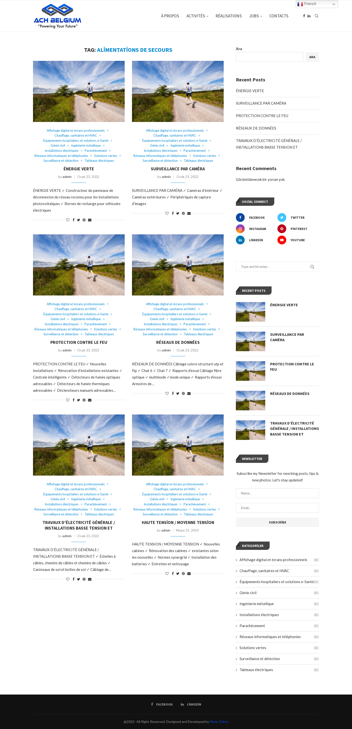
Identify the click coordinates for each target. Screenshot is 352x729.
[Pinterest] (297, 228)
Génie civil (58, 145)
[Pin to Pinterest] (84, 220)
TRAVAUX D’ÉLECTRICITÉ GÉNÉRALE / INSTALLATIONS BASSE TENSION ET (79, 525)
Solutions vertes (105, 156)
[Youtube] (297, 240)
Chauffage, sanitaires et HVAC (76, 135)
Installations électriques (61, 150)
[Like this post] (67, 220)
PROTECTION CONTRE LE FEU (78, 342)
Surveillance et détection (61, 161)
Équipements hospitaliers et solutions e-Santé (75, 140)
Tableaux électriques (99, 161)
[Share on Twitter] (78, 220)
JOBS (254, 16)
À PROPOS (170, 16)
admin (67, 176)
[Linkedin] (309, 16)
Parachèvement (96, 150)
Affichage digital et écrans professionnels (76, 130)
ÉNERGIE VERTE (79, 169)
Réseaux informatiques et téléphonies (61, 156)
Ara (239, 48)
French (306, 4)
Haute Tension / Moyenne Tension (178, 522)
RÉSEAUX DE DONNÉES (178, 342)
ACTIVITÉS (196, 16)
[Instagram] (255, 228)
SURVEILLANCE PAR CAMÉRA (178, 169)
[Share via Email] (89, 220)
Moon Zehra (219, 721)
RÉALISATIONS (229, 16)
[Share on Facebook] (74, 220)
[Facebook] (304, 16)
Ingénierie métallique (86, 145)
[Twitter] (297, 217)
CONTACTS (278, 16)
